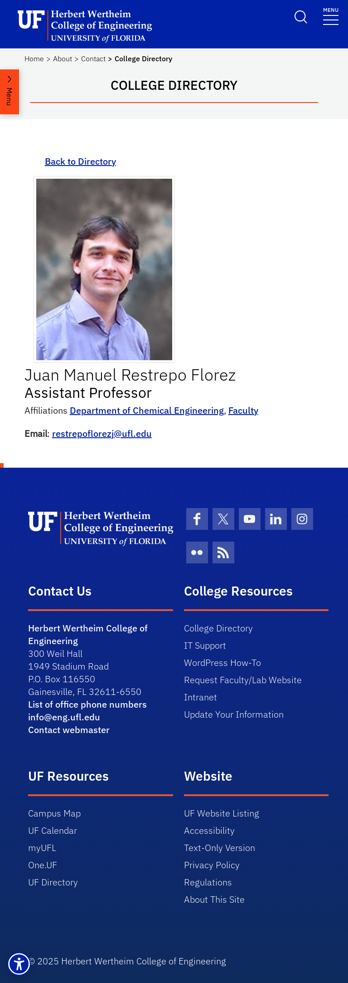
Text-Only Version (219, 847)
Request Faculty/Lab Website (243, 680)
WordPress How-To (222, 662)
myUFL (42, 847)
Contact (93, 58)
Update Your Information (234, 714)
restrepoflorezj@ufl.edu (102, 433)
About (62, 58)
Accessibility (209, 830)
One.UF (42, 865)
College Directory (218, 628)
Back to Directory (80, 161)
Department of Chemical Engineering (147, 410)
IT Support (205, 645)
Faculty (243, 410)
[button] (19, 964)
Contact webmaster (69, 730)
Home (34, 58)
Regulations (208, 882)
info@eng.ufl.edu (64, 717)
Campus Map (54, 813)
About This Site (214, 899)
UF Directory (53, 882)
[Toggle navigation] (331, 16)
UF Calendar (52, 830)
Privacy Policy (212, 865)
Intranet (200, 697)
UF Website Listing (221, 813)
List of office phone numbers (87, 704)
